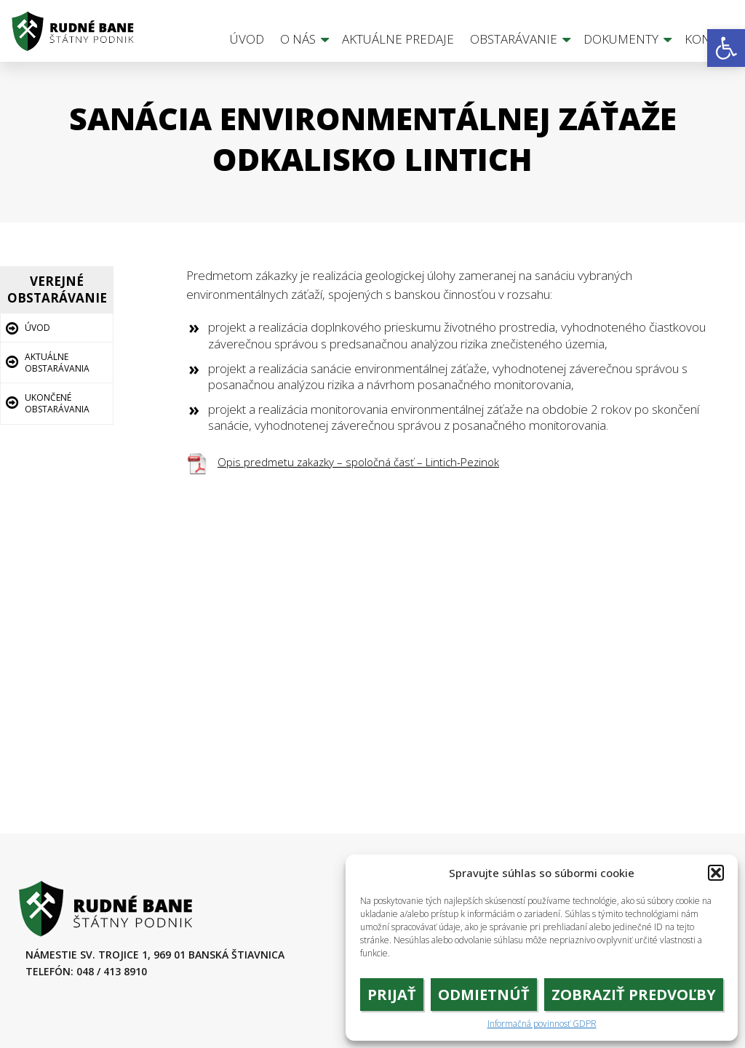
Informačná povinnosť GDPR (542, 1024)
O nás (298, 39)
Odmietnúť (484, 994)
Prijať (391, 994)
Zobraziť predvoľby (633, 994)
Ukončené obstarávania (57, 403)
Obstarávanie (513, 39)
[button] (726, 48)
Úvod (247, 39)
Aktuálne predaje (398, 39)
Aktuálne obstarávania (57, 363)
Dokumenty (620, 39)
